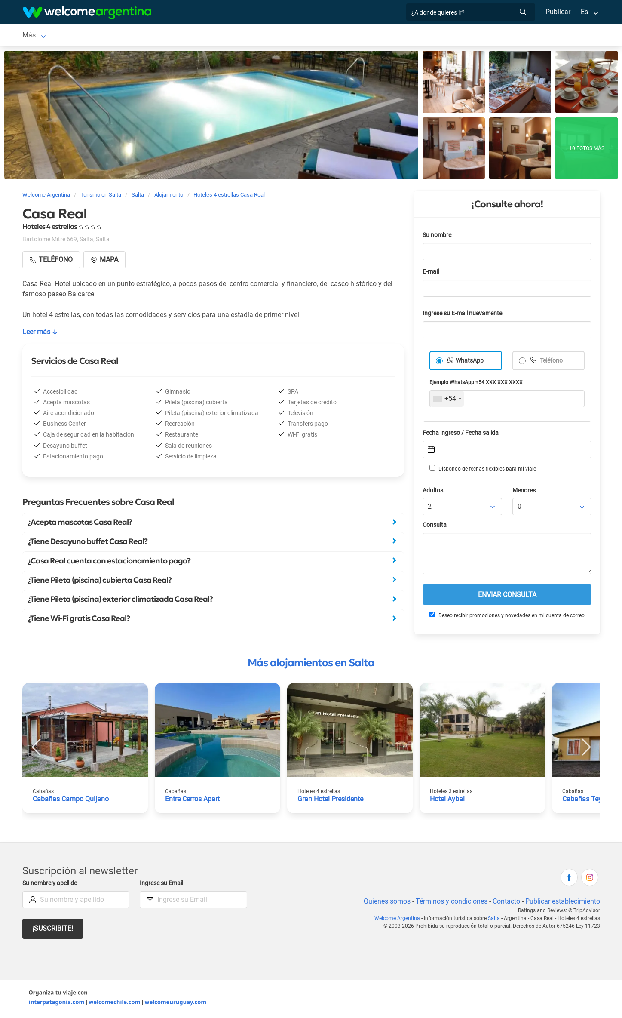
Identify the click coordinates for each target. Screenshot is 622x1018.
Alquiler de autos (146, 36)
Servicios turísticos (217, 36)
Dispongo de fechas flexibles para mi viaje (482, 470)
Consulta (435, 526)
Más (500, 36)
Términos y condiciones (449, 903)
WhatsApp (470, 362)
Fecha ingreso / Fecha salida (462, 434)
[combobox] (447, 400)
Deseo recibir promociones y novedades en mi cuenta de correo (506, 616)
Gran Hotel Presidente (331, 801)
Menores (524, 492)
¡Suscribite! (53, 930)
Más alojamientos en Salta (311, 664)
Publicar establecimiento (562, 903)
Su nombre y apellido (51, 885)
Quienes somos (384, 903)
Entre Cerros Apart (193, 801)
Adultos (433, 492)
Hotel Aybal (447, 801)
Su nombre (438, 236)
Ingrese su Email (163, 885)
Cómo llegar (465, 36)
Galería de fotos (395, 36)
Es (584, 12)
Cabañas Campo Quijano (70, 801)
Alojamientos (73, 36)
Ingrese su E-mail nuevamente (465, 315)
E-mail (432, 273)
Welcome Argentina (399, 920)
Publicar (557, 12)
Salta (30, 36)
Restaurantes (293, 36)
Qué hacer (339, 36)
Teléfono (551, 362)
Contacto (505, 903)
